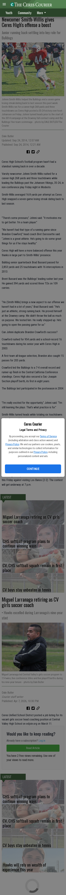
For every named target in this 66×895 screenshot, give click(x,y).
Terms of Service (48, 436)
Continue (33, 469)
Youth (9, 12)
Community (24, 12)
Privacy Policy (12, 444)
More (42, 12)
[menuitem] (42, 12)
